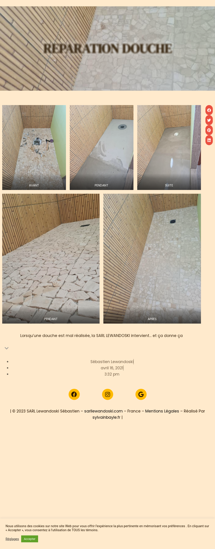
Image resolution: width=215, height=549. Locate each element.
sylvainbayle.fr (106, 427)
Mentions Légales (162, 421)
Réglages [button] (12, 539)
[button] (209, 138)
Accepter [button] (29, 539)
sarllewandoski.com (103, 421)
